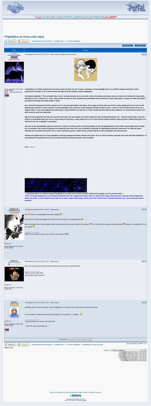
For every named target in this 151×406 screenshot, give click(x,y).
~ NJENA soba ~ (59, 41)
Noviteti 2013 (97, 18)
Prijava (107, 16)
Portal (35, 16)
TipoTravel (85, 392)
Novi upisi (46, 16)
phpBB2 (85, 400)
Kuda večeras (91, 392)
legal (100, 392)
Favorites (53, 18)
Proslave (80, 392)
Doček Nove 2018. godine (62, 392)
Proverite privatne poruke (96, 16)
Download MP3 (75, 18)
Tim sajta (85, 16)
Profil (47, 18)
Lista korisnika (77, 16)
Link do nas (59, 16)
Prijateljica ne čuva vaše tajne (24, 36)
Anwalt (96, 392)
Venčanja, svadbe (73, 392)
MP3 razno (84, 18)
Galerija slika (60, 18)
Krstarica (32, 147)
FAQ (43, 18)
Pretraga (52, 16)
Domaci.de (82, 399)
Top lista (67, 18)
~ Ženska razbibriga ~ (74, 41)
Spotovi (90, 18)
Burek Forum (53, 392)
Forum (40, 16)
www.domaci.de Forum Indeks (41, 41)
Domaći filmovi (68, 16)
